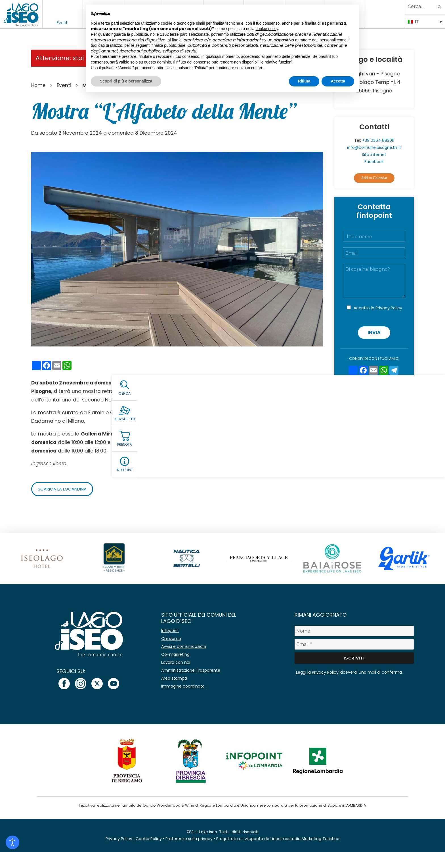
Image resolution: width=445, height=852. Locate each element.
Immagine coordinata (183, 686)
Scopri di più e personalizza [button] (126, 81)
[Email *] (354, 644)
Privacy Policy (388, 308)
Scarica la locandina (64, 489)
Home (38, 85)
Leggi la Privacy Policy (317, 672)
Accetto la (378, 308)
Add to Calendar (374, 178)
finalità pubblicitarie (168, 45)
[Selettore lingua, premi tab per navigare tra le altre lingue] (425, 21)
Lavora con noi (175, 662)
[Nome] (354, 631)
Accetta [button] (338, 81)
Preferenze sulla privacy (189, 839)
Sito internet (374, 154)
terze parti (179, 34)
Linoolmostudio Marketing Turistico (304, 839)
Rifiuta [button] (304, 81)
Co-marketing (175, 654)
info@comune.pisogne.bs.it (374, 147)
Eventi (62, 23)
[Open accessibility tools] (12, 842)
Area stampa (174, 678)
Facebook (374, 161)
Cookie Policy (149, 839)
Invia (374, 332)
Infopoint (170, 630)
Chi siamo (171, 638)
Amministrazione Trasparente (190, 670)
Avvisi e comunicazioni (183, 646)
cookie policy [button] (267, 28)
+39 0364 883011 (378, 140)
